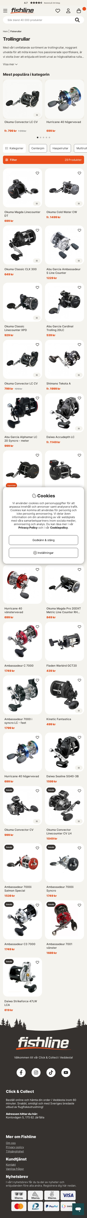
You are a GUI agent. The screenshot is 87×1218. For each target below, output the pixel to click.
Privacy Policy (28, 527)
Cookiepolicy (59, 527)
